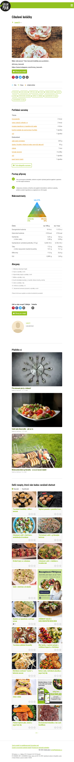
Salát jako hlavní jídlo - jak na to (22, 429)
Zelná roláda (17, 697)
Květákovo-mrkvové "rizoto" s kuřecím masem (23, 672)
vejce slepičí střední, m (20, 123)
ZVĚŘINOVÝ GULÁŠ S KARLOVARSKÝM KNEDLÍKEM (48, 620)
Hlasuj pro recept (19, 71)
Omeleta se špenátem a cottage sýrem (23, 620)
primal (14, 96)
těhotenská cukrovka (24, 96)
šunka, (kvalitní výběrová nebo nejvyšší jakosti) (28, 145)
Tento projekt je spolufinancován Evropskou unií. (25, 745)
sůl (13, 134)
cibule (14, 148)
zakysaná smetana (18, 141)
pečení (58, 92)
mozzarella (16, 119)
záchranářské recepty (19, 99)
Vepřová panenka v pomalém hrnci (50, 509)
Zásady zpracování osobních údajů (21, 747)
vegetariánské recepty (51, 96)
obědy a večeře (50, 92)
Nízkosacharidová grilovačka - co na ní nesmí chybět (29, 470)
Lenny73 (17, 22)
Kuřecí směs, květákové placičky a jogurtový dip (50, 672)
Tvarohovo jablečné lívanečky (22, 645)
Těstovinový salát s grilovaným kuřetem (49, 536)
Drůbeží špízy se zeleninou (21, 561)
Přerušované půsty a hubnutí (21, 388)
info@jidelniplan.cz (56, 750)
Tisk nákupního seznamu (22, 165)
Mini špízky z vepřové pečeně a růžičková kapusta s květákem (49, 646)
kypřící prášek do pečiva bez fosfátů (24, 130)
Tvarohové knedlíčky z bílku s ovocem (22, 510)
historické (15, 92)
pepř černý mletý (17, 159)
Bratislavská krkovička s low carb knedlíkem (50, 723)
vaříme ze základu (37, 96)
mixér (41, 92)
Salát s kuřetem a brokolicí (22, 587)
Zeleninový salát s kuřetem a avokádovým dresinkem (22, 536)
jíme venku (24, 92)
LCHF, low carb (33, 92)
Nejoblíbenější (25, 489)
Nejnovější (16, 489)
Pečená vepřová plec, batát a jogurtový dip (22, 723)
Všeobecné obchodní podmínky (40, 747)
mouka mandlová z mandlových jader (24, 126)
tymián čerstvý (17, 152)
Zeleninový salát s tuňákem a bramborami (48, 562)
